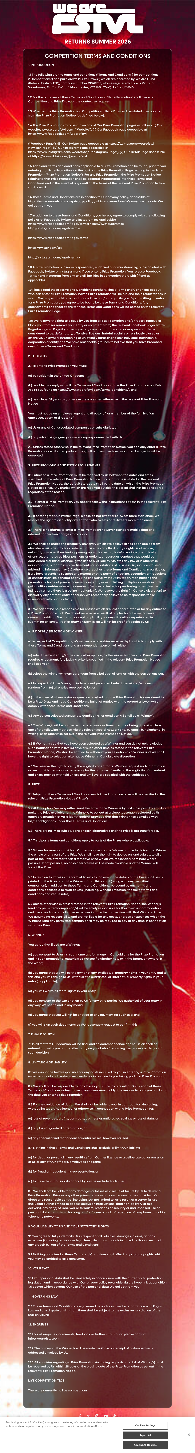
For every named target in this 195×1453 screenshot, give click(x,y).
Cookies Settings (145, 1425)
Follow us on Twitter (88, 1416)
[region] (97, 1435)
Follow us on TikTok (114, 1416)
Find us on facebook (80, 1416)
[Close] (189, 1434)
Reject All (145, 1435)
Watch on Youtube (105, 1416)
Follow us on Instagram (97, 1416)
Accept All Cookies (145, 1445)
